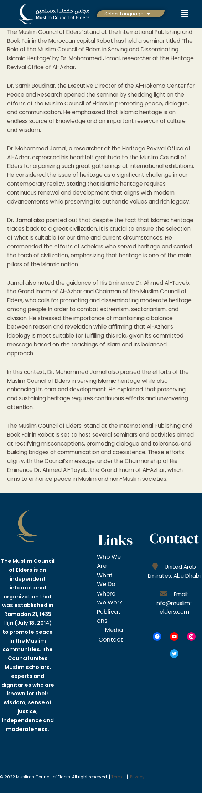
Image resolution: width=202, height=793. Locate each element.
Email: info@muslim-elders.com (174, 603)
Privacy (137, 777)
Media (112, 636)
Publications (108, 623)
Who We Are (108, 561)
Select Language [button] (127, 13)
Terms (118, 777)
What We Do (107, 578)
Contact (109, 649)
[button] (127, 13)
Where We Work (107, 601)
